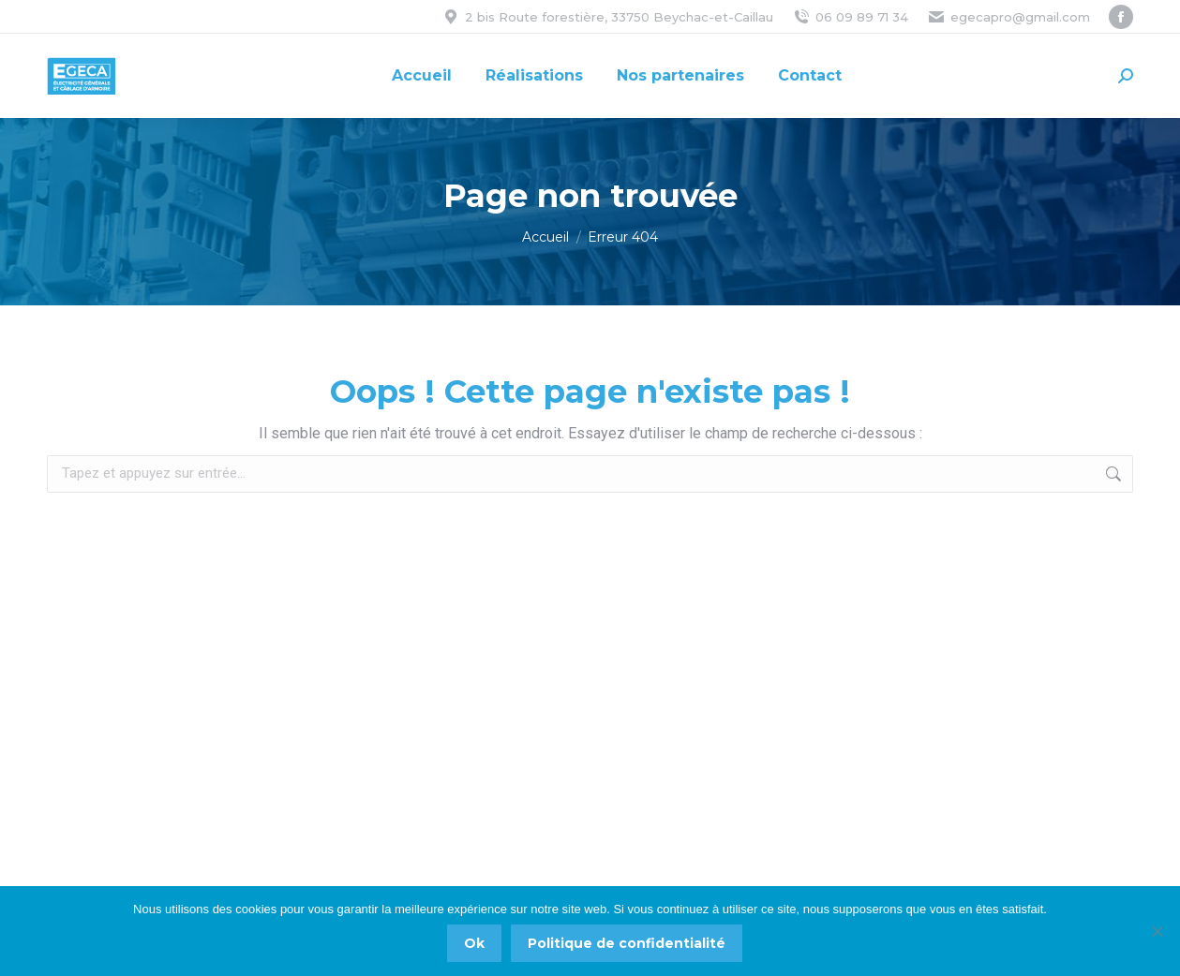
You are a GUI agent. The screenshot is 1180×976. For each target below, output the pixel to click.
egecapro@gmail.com (1008, 17)
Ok (474, 943)
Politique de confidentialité (626, 943)
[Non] (1156, 931)
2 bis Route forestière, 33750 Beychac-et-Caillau (607, 17)
